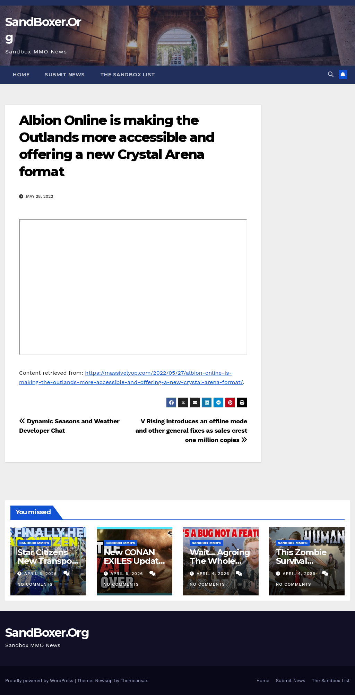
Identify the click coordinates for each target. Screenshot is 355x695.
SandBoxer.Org (47, 632)
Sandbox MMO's (34, 543)
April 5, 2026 (41, 573)
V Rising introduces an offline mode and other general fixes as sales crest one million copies (191, 430)
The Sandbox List (127, 74)
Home (21, 74)
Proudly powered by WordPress (40, 680)
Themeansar (134, 680)
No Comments (35, 584)
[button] (331, 74)
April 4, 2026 (214, 573)
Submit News (65, 74)
